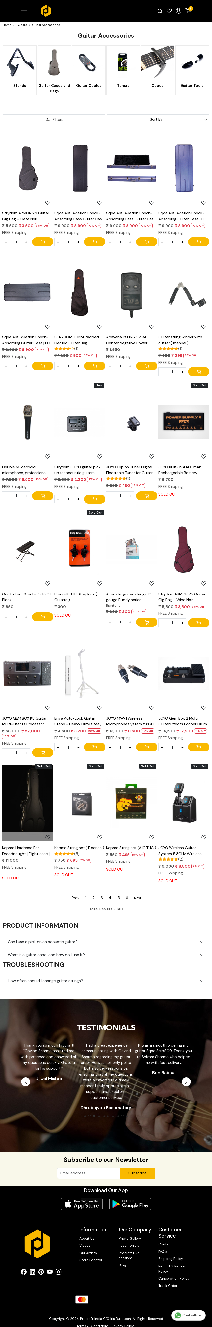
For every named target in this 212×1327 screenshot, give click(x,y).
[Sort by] (158, 119)
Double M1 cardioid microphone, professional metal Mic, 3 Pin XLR (24, 469)
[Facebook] (24, 1265)
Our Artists (88, 1245)
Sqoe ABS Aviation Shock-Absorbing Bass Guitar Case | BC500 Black (79, 215)
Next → (139, 898)
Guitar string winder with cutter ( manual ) (180, 339)
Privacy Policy (123, 1318)
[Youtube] (50, 1265)
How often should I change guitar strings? (45, 980)
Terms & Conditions (92, 1318)
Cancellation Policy (173, 1271)
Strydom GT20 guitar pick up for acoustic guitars (77, 469)
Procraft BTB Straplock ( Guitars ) (75, 596)
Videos (84, 1238)
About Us (86, 1230)
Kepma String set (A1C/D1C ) (131, 847)
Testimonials (129, 1238)
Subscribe (137, 1172)
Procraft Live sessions (129, 1248)
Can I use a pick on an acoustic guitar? (43, 941)
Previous (25, 1081)
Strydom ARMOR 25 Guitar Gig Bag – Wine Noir (181, 596)
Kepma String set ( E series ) (79, 847)
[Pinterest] (41, 1265)
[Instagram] (58, 1265)
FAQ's (162, 1244)
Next (186, 1081)
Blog (122, 1257)
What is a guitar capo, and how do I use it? (46, 954)
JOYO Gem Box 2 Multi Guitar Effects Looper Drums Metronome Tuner (183, 721)
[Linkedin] (32, 1265)
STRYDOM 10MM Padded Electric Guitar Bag (76, 339)
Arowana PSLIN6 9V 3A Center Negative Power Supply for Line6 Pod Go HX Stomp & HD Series (130, 339)
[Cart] (42, 241)
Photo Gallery (130, 1230)
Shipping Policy (170, 1251)
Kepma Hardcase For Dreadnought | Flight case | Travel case (26, 850)
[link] (160, 11)
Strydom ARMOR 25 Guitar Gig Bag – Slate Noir (25, 215)
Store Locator (90, 1252)
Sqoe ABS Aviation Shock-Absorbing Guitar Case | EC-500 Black (27, 339)
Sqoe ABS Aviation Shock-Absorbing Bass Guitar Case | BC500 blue (131, 215)
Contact (165, 1237)
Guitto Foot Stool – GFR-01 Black (26, 596)
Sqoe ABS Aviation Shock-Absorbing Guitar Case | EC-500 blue (183, 215)
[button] (178, 10)
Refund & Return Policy (171, 1261)
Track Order (167, 1278)
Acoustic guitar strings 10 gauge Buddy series (128, 596)
